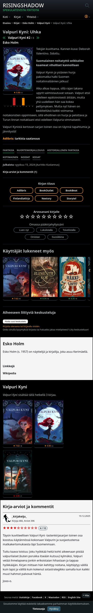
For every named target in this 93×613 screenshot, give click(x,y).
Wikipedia (9, 373)
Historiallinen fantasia (63, 150)
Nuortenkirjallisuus (31, 150)
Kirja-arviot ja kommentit (28, 506)
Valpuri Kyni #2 (19, 37)
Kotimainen (10, 157)
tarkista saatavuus (27, 138)
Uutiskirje (24, 597)
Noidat (25, 157)
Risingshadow (23, 7)
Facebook (37, 597)
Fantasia (8, 150)
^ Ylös (86, 595)
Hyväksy (53, 608)
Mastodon (54, 597)
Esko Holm (10, 42)
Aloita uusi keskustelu (15, 321)
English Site (74, 597)
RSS (64, 597)
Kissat (37, 157)
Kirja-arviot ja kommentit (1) (20, 171)
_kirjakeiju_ (19, 516)
